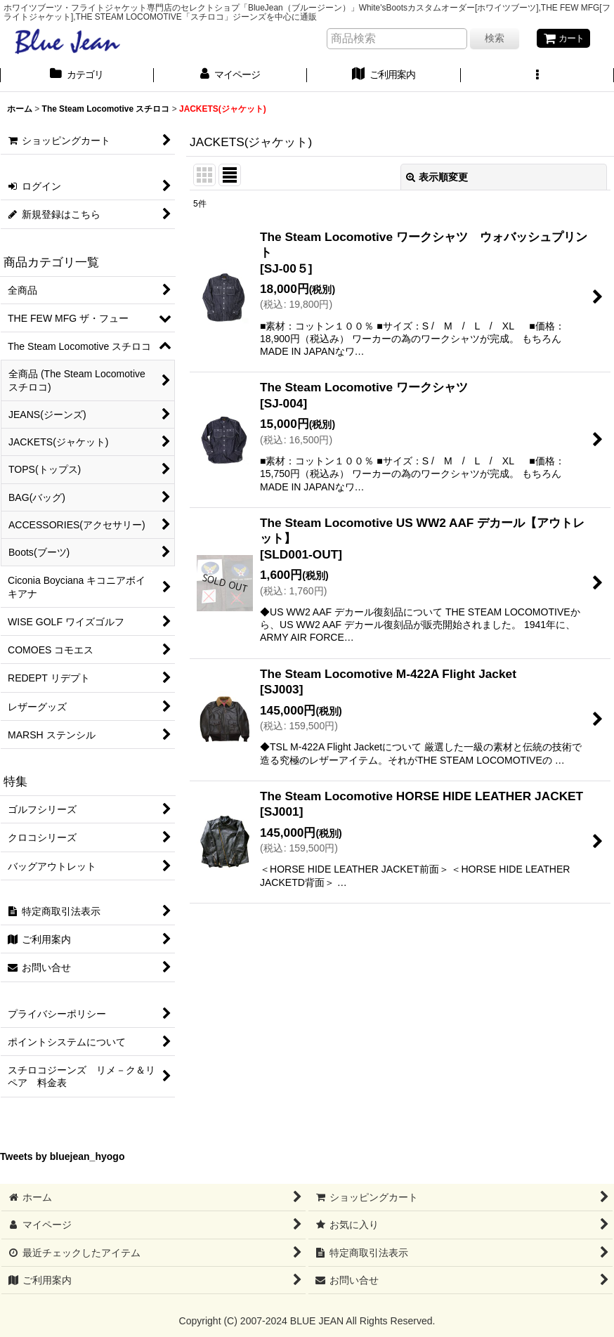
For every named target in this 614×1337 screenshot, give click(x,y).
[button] (538, 76)
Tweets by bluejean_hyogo (62, 1157)
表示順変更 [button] (437, 177)
